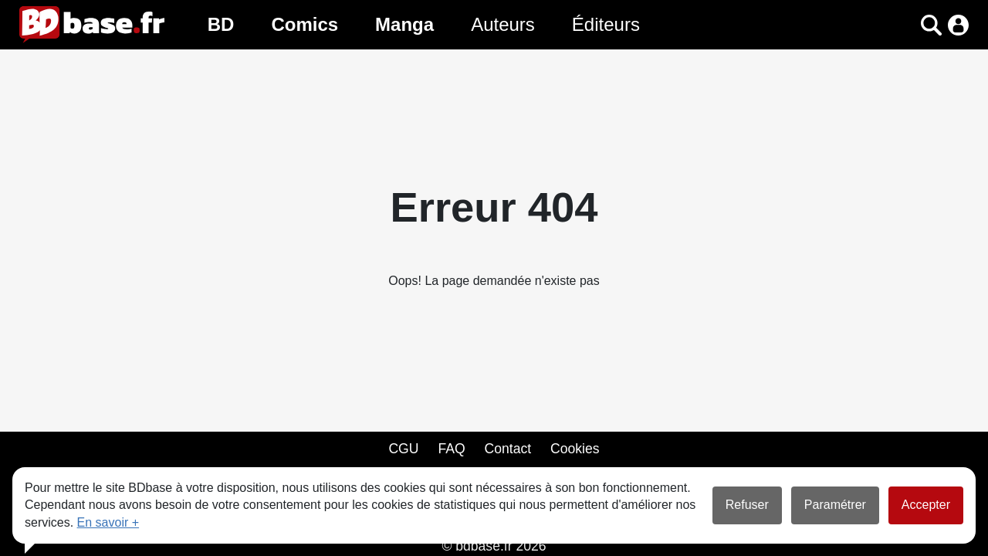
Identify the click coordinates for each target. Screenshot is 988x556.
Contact (507, 448)
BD (221, 24)
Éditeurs (606, 24)
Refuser (747, 504)
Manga (404, 24)
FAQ (451, 448)
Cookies (575, 448)
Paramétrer (835, 504)
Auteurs (503, 24)
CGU (403, 448)
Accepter (926, 504)
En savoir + (108, 522)
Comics (304, 24)
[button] (931, 25)
